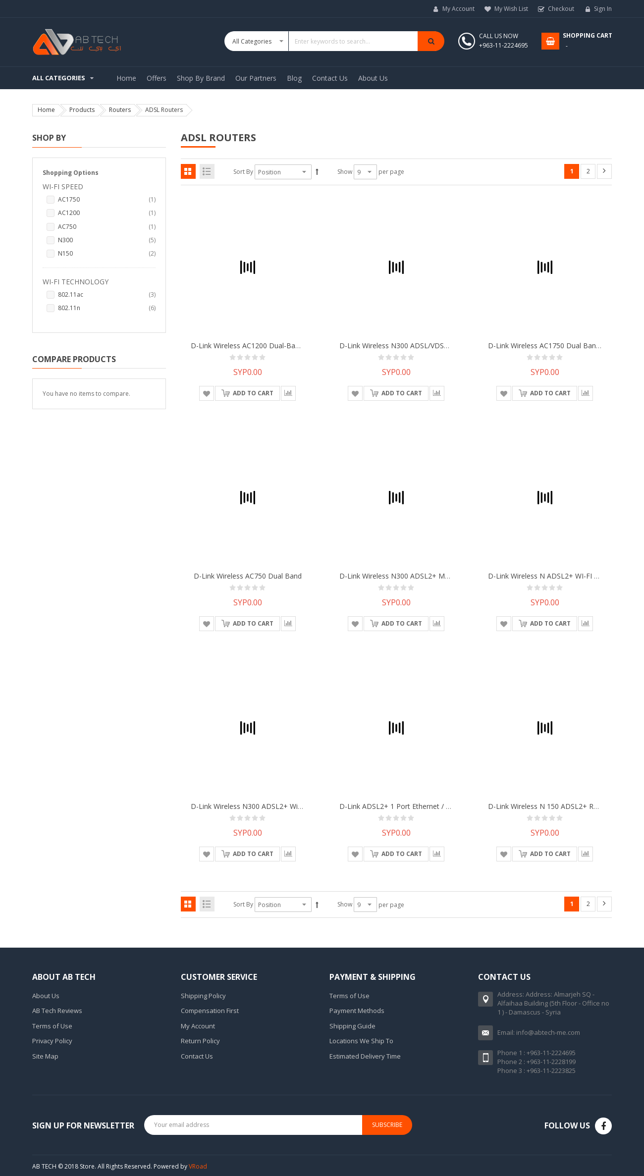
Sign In (603, 8)
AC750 (107, 226)
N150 (107, 253)
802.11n (107, 308)
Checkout (561, 8)
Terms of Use (52, 1025)
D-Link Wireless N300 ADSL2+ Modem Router (413, 576)
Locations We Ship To (361, 1040)
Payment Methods (356, 1010)
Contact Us (197, 1056)
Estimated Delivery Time (365, 1056)
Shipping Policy (203, 995)
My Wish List (511, 8)
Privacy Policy (52, 1040)
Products (82, 110)
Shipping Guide (352, 1025)
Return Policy (200, 1040)
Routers (120, 110)
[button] (206, 393)
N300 (107, 240)
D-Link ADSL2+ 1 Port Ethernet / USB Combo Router (424, 806)
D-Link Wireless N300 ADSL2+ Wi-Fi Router (260, 806)
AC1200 (107, 213)
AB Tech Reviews (57, 1010)
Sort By (243, 171)
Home (46, 110)
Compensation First (210, 1010)
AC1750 (107, 199)
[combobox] (334, 41)
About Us (45, 995)
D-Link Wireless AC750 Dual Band (248, 576)
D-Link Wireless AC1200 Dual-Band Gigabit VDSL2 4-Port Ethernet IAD (303, 345)
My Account (458, 8)
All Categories (58, 77)
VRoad (198, 1166)
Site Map (45, 1056)
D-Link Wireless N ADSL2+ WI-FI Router (552, 576)
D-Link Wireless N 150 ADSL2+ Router (549, 806)
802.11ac (107, 294)
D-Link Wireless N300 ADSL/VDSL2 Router (407, 345)
